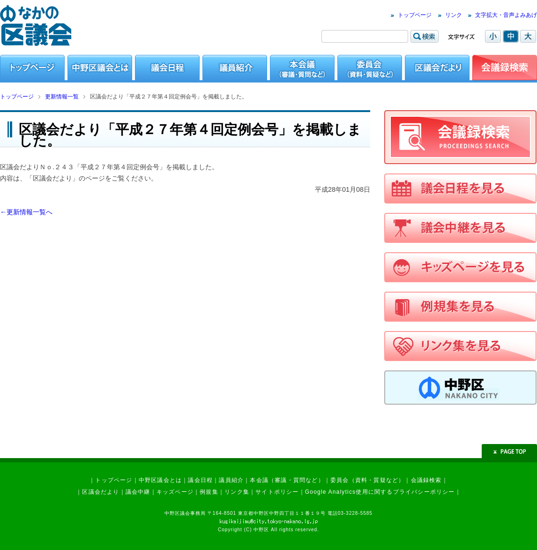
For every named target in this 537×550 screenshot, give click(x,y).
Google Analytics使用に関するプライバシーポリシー (380, 492)
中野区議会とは (160, 480)
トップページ (415, 15)
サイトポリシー (276, 492)
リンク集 (236, 492)
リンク (453, 15)
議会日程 (200, 480)
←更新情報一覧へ (26, 212)
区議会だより (100, 492)
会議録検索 (426, 480)
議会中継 (138, 492)
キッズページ (175, 492)
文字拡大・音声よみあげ (506, 15)
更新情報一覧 (62, 96)
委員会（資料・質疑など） (367, 480)
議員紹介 (231, 480)
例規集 (209, 492)
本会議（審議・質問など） (287, 480)
